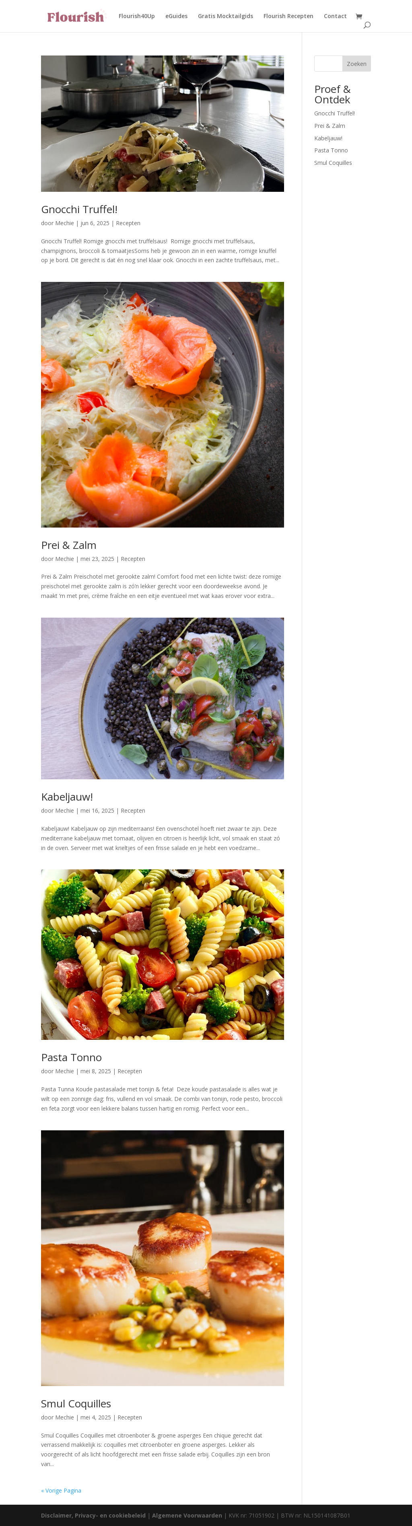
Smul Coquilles (76, 1403)
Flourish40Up (137, 16)
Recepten (128, 223)
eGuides (176, 16)
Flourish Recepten (288, 16)
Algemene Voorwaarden (187, 1515)
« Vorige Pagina (61, 1490)
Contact (335, 16)
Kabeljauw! (67, 796)
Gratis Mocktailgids (225, 16)
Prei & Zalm (69, 545)
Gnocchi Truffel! (79, 209)
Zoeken (357, 64)
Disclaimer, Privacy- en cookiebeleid (93, 1515)
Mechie (64, 223)
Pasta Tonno (71, 1057)
